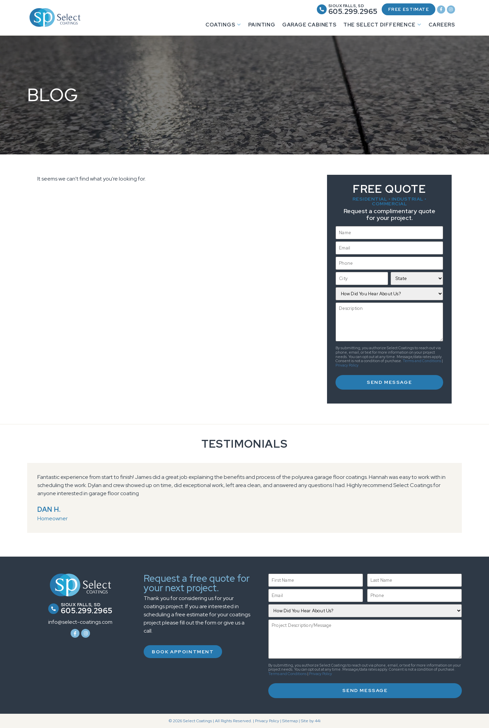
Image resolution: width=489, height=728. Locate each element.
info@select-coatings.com (80, 622)
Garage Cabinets (309, 25)
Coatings (223, 26)
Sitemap (290, 721)
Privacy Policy (347, 366)
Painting (261, 25)
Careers (442, 25)
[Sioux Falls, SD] (313, 10)
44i (318, 721)
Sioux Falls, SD (338, 6)
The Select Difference (382, 26)
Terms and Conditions (422, 361)
